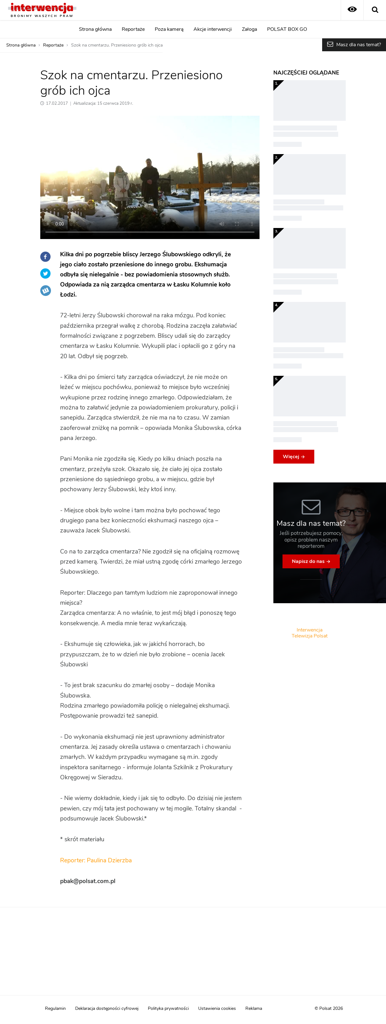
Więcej (291, 456)
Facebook (45, 256)
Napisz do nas (308, 561)
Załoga (249, 29)
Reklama (253, 1008)
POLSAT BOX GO (287, 29)
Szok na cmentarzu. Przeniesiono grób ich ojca (117, 45)
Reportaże (133, 29)
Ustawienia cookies (217, 1008)
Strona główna (95, 29)
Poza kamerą (169, 29)
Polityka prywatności (168, 1008)
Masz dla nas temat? (358, 44)
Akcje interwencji (212, 29)
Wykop (45, 290)
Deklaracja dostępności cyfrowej (106, 1008)
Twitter (45, 273)
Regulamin (55, 1008)
